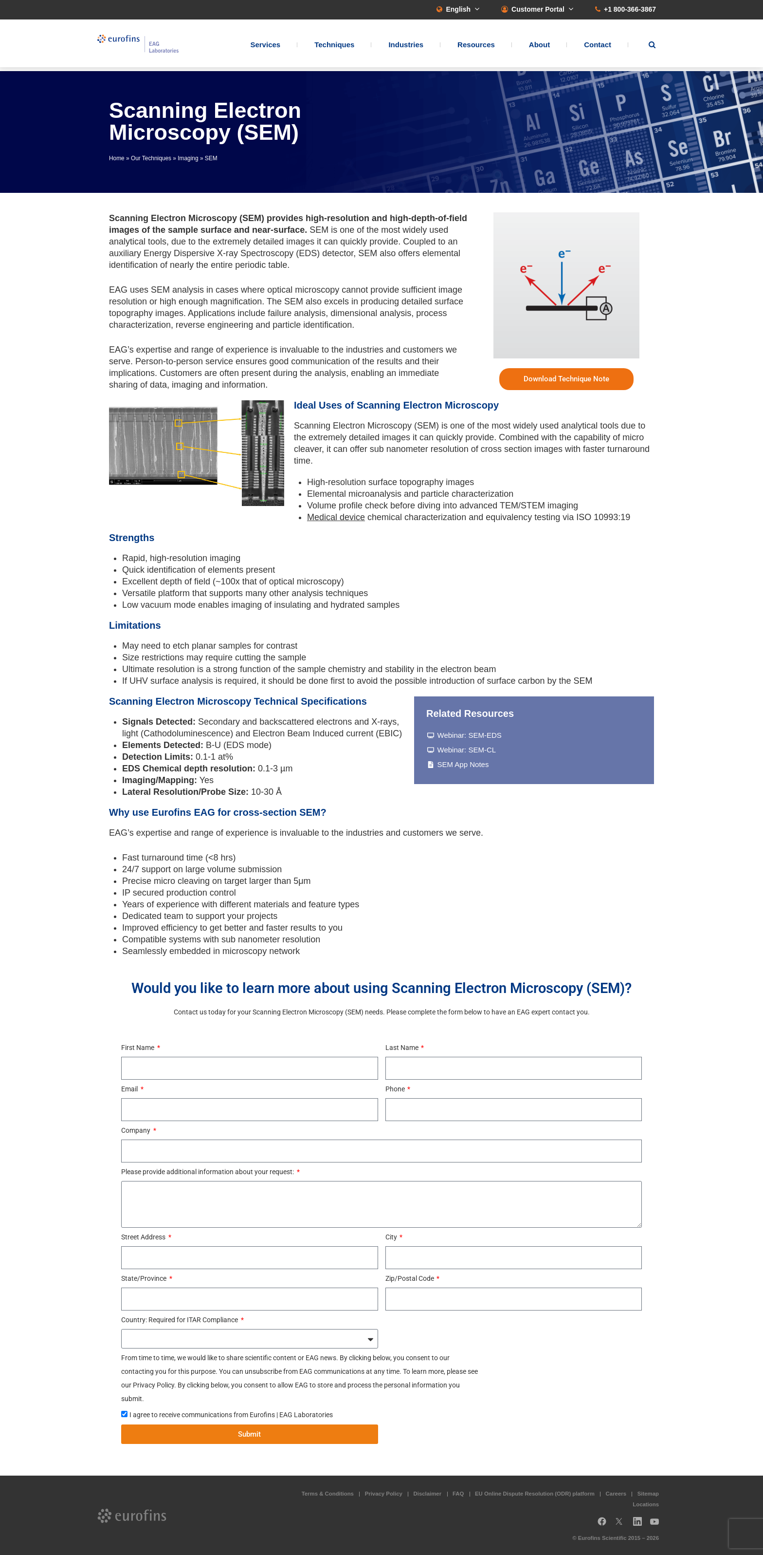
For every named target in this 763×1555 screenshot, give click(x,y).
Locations (646, 1504)
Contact (597, 46)
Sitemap (648, 1494)
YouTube (657, 1525)
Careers (616, 1494)
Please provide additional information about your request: (208, 1172)
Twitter (622, 1525)
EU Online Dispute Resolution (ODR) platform (535, 1494)
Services (265, 46)
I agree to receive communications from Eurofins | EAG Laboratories (231, 1415)
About (539, 46)
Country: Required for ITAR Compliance (180, 1320)
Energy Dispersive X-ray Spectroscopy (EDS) (232, 253)
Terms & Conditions (328, 1494)
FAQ (458, 1494)
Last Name (402, 1047)
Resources (476, 46)
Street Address (144, 1237)
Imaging (188, 158)
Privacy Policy (383, 1494)
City (392, 1237)
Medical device (336, 517)
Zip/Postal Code (410, 1278)
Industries (405, 46)
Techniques (334, 46)
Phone (395, 1089)
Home (117, 158)
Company (136, 1130)
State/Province (144, 1278)
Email (130, 1089)
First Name (138, 1047)
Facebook (602, 1525)
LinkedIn (640, 1525)
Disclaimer (428, 1494)
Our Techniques (151, 158)
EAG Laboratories (145, 45)
